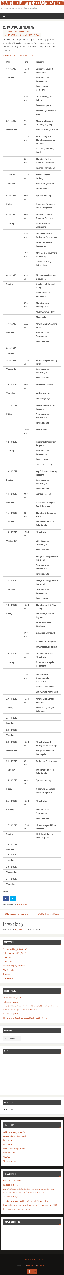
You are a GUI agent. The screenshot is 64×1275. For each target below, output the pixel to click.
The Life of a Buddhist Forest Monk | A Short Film (25, 1017)
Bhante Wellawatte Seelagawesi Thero (32, 3)
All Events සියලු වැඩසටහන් (16, 35)
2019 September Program (15, 914)
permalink (22, 904)
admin (10, 31)
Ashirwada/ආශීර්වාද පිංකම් (14, 953)
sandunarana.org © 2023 (32, 1259)
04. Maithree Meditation (49, 914)
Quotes (6, 974)
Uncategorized (9, 978)
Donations (7, 961)
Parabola (31, 1265)
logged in (19, 929)
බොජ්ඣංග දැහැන (10, 1013)
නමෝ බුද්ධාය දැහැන (12, 997)
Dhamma (7, 957)
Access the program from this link (18, 55)
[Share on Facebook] (6, 898)
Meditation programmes (14, 965)
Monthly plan (33, 35)
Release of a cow (10, 1002)
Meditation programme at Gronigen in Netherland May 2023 (30, 1205)
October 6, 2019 (22, 31)
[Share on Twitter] (13, 898)
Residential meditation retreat (16, 1209)
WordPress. (42, 1265)
